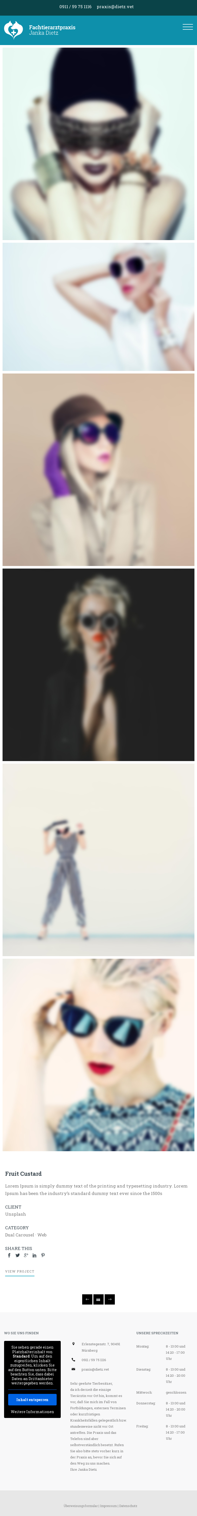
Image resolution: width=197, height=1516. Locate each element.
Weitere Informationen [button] (32, 1411)
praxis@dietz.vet (115, 6)
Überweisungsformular (81, 1506)
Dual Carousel (19, 1235)
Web (41, 1235)
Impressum (108, 1506)
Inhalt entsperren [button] (32, 1399)
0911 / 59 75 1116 (75, 6)
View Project (19, 1271)
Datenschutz (128, 1506)
